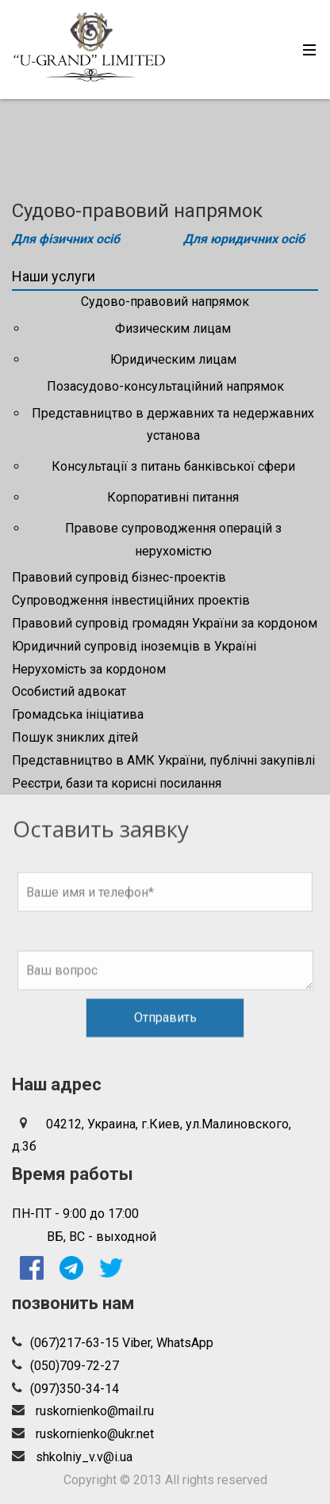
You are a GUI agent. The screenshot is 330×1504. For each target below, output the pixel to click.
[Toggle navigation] (305, 49)
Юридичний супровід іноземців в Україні (134, 646)
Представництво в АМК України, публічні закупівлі (163, 760)
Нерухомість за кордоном (89, 669)
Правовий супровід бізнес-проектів (119, 577)
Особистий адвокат (69, 691)
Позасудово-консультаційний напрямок (165, 386)
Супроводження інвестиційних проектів (131, 600)
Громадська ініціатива (78, 714)
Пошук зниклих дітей (75, 737)
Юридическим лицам (173, 359)
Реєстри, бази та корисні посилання (116, 783)
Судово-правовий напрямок (165, 301)
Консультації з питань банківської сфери (173, 466)
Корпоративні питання (173, 497)
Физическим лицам (173, 328)
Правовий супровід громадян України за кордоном (164, 623)
